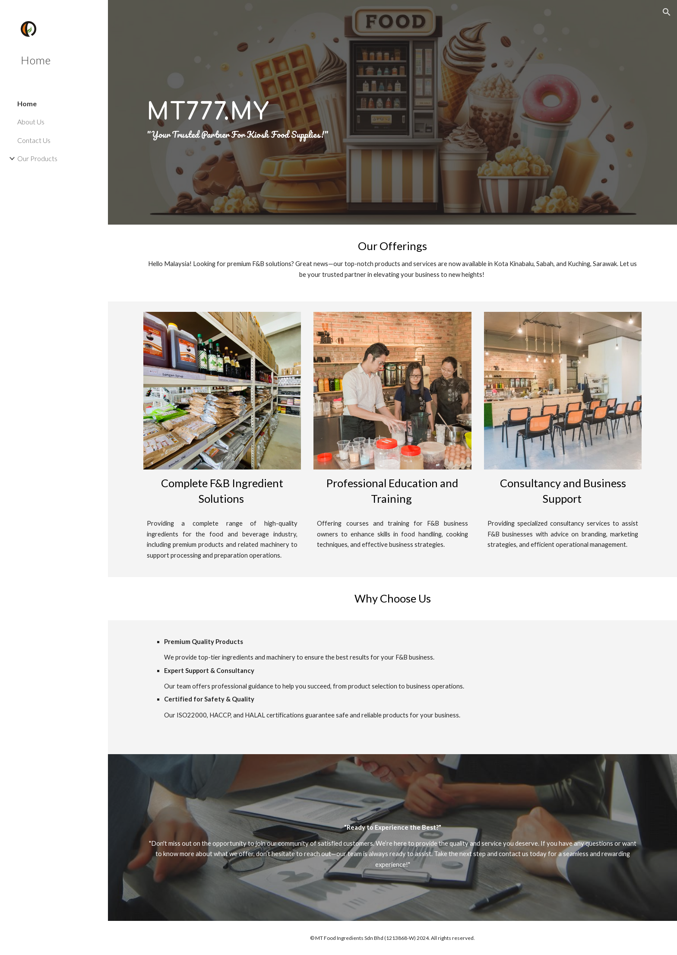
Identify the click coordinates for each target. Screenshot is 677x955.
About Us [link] (30, 121)
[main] (392, 112)
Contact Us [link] (34, 140)
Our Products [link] (37, 158)
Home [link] (27, 103)
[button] (666, 12)
